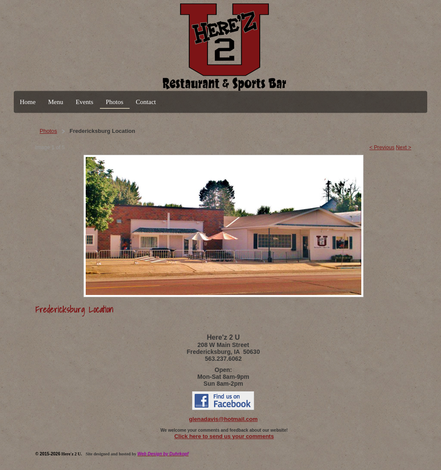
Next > (403, 147)
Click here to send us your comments (224, 436)
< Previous (382, 147)
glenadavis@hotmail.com (223, 419)
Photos (48, 131)
